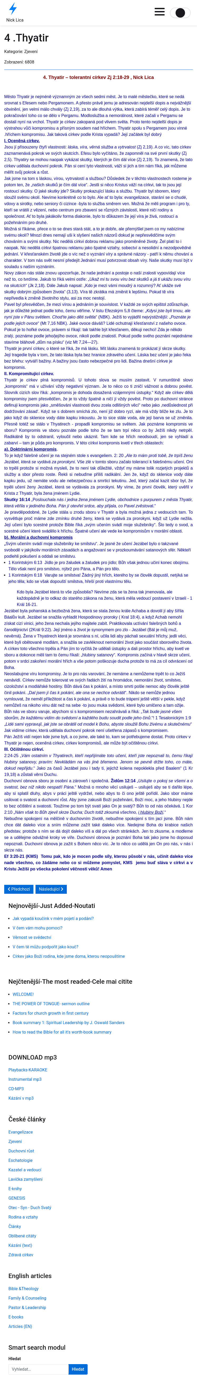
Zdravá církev (20, 1254)
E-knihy (15, 1188)
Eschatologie (20, 1160)
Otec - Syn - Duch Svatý (29, 1207)
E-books (15, 1317)
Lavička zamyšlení (25, 1179)
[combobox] (38, 1369)
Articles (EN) (20, 1326)
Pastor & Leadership (27, 1307)
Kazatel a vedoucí (24, 1169)
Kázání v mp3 (21, 1098)
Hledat (14, 1358)
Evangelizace (20, 1132)
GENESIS (16, 1198)
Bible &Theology (23, 1288)
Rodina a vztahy (23, 1217)
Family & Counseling (27, 1298)
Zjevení (15, 1141)
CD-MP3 (16, 1088)
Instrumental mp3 (25, 1079)
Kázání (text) (20, 1245)
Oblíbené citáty (22, 1235)
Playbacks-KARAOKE (27, 1069)
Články (14, 1226)
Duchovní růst (21, 1150)
